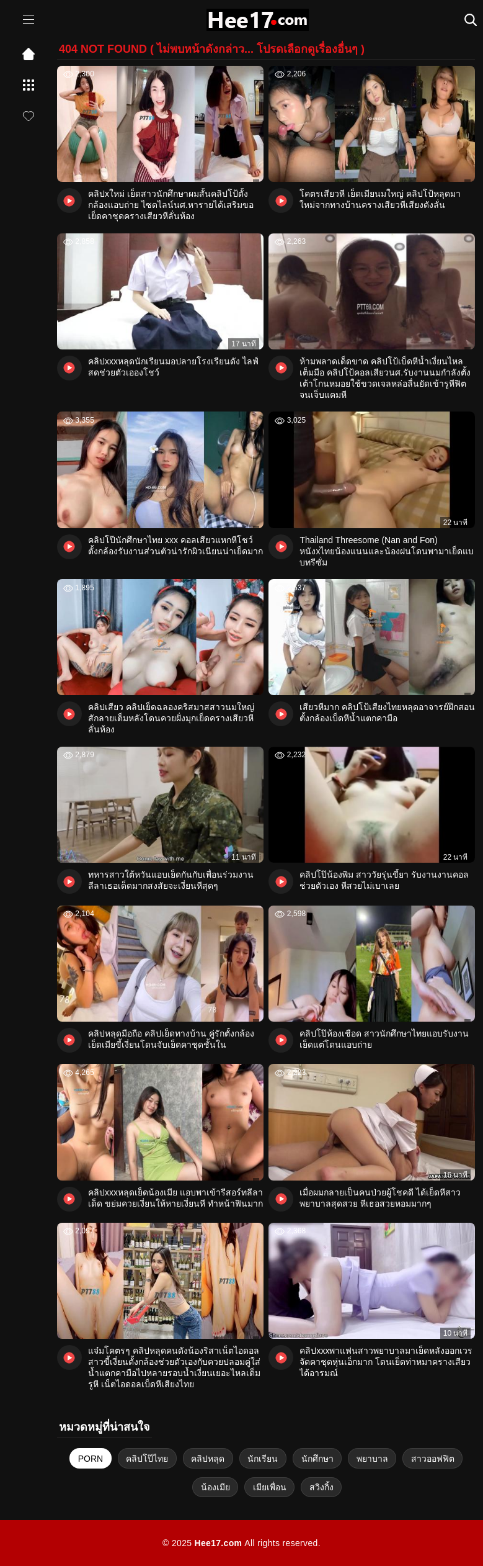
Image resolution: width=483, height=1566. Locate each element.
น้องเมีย (215, 1487)
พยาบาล (372, 1459)
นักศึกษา (317, 1459)
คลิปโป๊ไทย (147, 1459)
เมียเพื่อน (269, 1487)
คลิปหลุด (207, 1459)
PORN (90, 1459)
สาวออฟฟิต (432, 1459)
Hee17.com (218, 1543)
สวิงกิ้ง (321, 1487)
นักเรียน (262, 1459)
